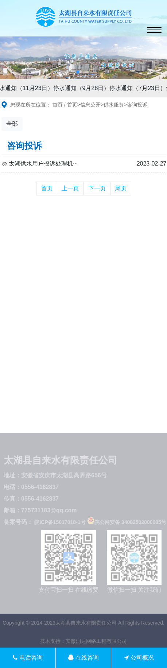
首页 (58, 105)
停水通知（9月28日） (82, 88)
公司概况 (139, 658)
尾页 (121, 188)
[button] (77, 71)
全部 (12, 124)
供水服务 (114, 105)
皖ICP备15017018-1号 (59, 522)
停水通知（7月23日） (138, 88)
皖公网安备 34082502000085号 (126, 522)
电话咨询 (27, 658)
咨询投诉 (137, 105)
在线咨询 (83, 658)
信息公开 (90, 105)
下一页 (97, 188)
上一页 (70, 188)
